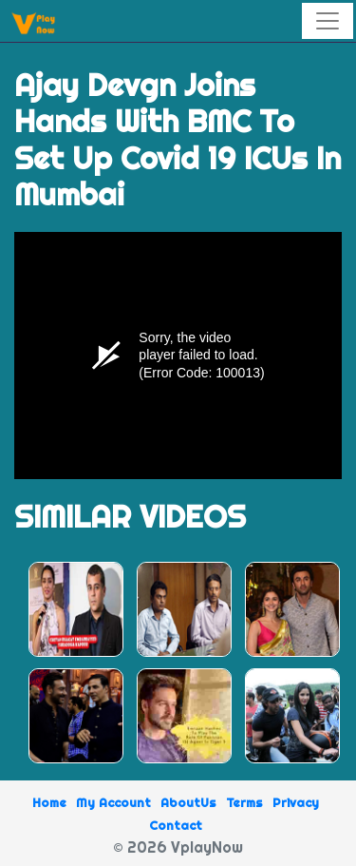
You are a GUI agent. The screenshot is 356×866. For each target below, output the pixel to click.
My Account (113, 802)
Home (49, 802)
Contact (175, 825)
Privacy (295, 802)
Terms (244, 802)
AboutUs (188, 802)
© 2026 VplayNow (178, 846)
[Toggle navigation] (327, 21)
